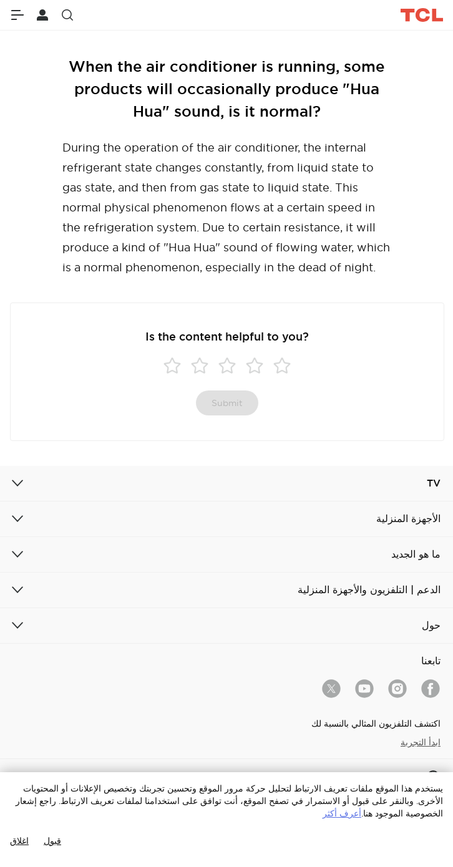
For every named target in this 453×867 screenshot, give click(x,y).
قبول (52, 840)
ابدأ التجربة (421, 742)
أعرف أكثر (342, 813)
